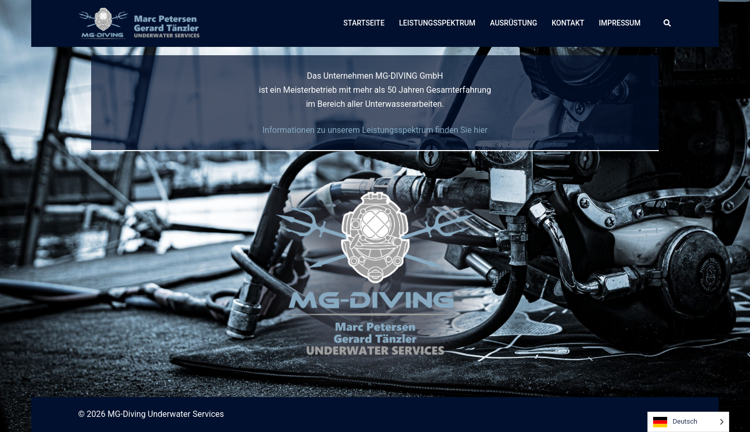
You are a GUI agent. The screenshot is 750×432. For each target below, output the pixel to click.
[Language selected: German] (688, 422)
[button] (668, 23)
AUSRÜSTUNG (513, 23)
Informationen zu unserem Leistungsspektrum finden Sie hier (375, 130)
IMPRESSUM (620, 23)
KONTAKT (568, 23)
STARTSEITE (363, 23)
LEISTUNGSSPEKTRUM (437, 23)
